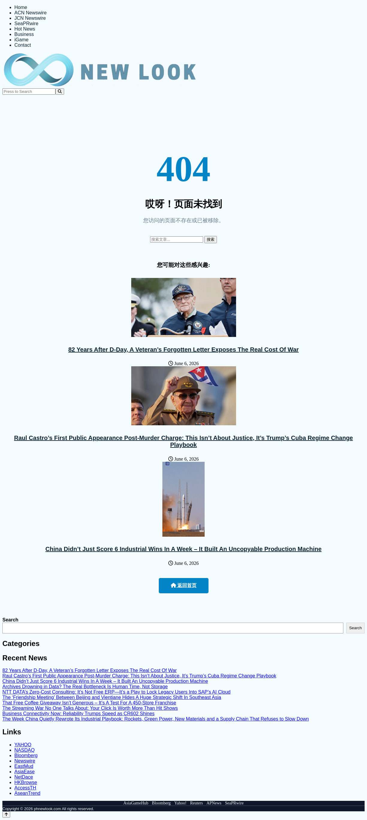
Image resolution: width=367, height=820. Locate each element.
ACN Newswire (30, 12)
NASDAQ (24, 750)
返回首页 (184, 585)
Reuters (196, 803)
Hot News (24, 28)
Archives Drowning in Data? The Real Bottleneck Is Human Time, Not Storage (85, 686)
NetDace (23, 777)
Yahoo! (180, 803)
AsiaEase (24, 771)
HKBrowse (25, 782)
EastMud (23, 766)
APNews (213, 803)
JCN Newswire (30, 18)
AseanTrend (27, 793)
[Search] (59, 91)
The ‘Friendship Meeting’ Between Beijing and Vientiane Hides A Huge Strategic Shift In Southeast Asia (111, 697)
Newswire (24, 760)
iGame (21, 39)
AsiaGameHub (135, 803)
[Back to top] (6, 814)
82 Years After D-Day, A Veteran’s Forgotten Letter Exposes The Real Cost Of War (183, 349)
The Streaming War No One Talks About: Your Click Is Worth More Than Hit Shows (90, 708)
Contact (22, 45)
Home (20, 7)
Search (10, 619)
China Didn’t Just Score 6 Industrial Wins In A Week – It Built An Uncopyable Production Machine (184, 549)
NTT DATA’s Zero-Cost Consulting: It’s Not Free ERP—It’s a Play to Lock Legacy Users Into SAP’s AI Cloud (116, 692)
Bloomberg (25, 755)
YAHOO (22, 744)
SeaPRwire (26, 23)
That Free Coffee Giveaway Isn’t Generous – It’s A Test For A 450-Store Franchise (89, 702)
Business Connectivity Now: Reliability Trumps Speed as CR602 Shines (78, 713)
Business (24, 34)
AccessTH (25, 787)
